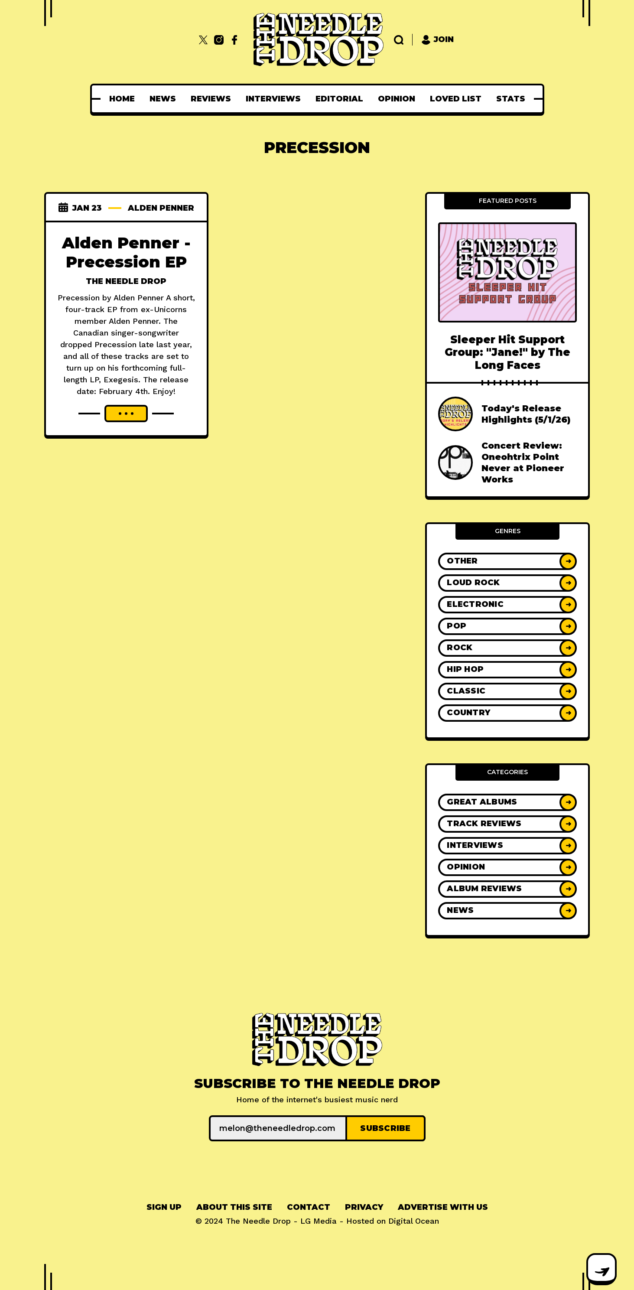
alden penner (161, 208)
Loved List (455, 99)
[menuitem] (122, 98)
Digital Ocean (413, 1220)
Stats (510, 99)
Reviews (211, 99)
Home (122, 99)
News (163, 99)
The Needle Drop (126, 281)
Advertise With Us (443, 1207)
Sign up (164, 1207)
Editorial (339, 99)
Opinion (396, 99)
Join (437, 40)
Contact (308, 1207)
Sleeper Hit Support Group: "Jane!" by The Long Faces (507, 352)
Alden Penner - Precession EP (126, 252)
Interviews (273, 99)
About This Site (234, 1207)
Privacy (364, 1207)
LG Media (318, 1220)
